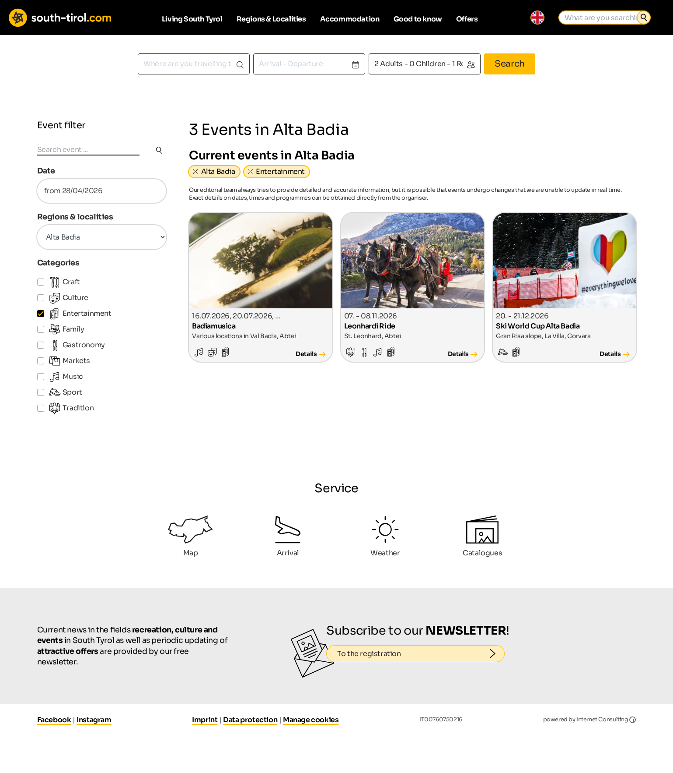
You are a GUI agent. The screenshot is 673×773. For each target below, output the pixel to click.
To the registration (421, 654)
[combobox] (194, 63)
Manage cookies (310, 719)
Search (510, 63)
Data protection (250, 719)
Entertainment (280, 171)
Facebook (54, 719)
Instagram (94, 719)
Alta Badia (218, 171)
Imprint (204, 719)
